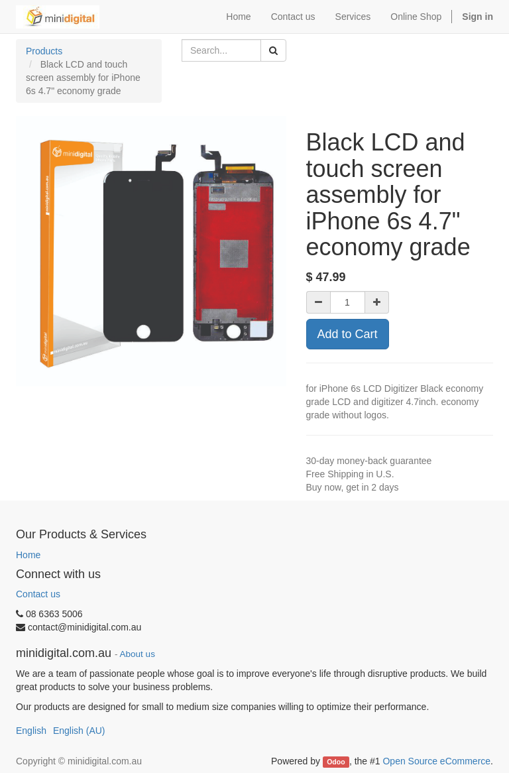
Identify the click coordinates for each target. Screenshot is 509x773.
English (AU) (79, 730)
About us (137, 654)
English (31, 730)
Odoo (336, 762)
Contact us (38, 594)
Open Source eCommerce (436, 761)
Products (44, 51)
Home (28, 555)
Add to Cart (347, 334)
